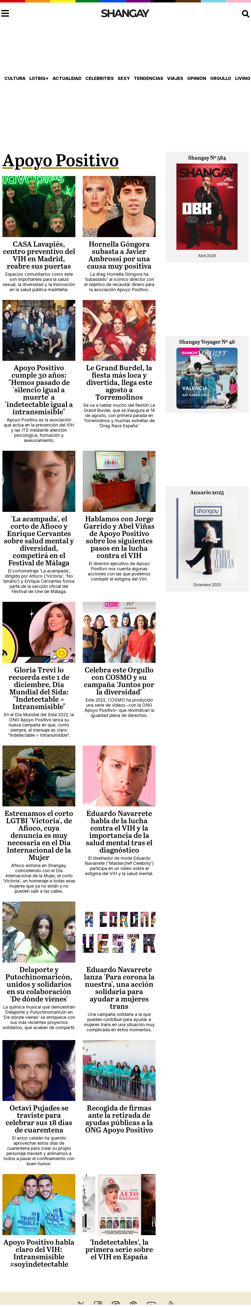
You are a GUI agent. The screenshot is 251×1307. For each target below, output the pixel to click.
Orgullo (220, 78)
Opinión (196, 78)
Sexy (124, 78)
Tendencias (148, 78)
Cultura (14, 78)
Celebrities (99, 78)
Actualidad (67, 78)
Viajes (175, 78)
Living (242, 78)
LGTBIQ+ (39, 78)
